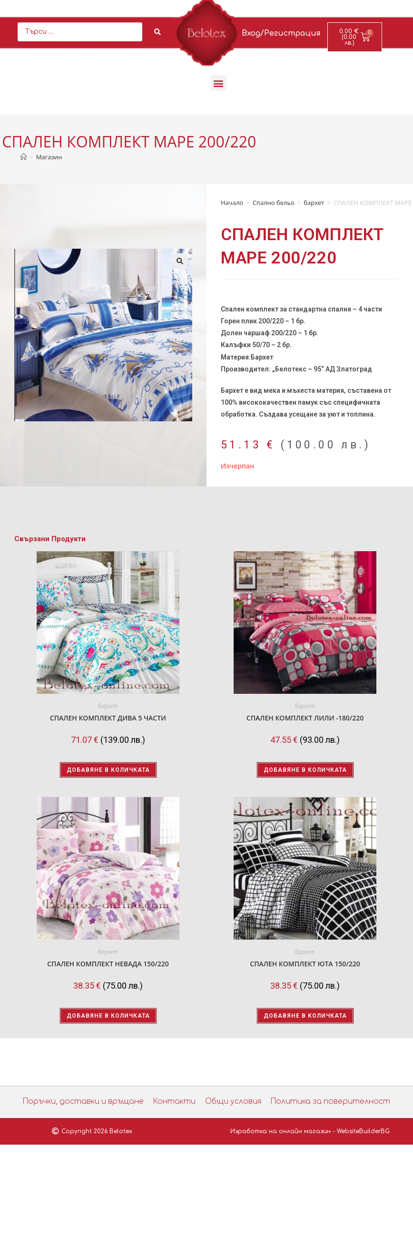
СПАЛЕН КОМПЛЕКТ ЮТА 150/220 (305, 963)
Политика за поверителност (326, 1102)
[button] (218, 83)
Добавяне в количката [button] (108, 770)
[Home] (23, 157)
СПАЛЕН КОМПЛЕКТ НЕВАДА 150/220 (108, 963)
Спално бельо (274, 202)
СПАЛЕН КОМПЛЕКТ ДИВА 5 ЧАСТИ (108, 717)
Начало (232, 202)
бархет (314, 202)
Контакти (175, 1102)
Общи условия (231, 1102)
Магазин (49, 157)
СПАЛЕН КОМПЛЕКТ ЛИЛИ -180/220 (305, 717)
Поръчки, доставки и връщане (88, 1102)
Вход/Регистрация (281, 33)
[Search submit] (157, 32)
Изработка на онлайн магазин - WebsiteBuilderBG (310, 1131)
